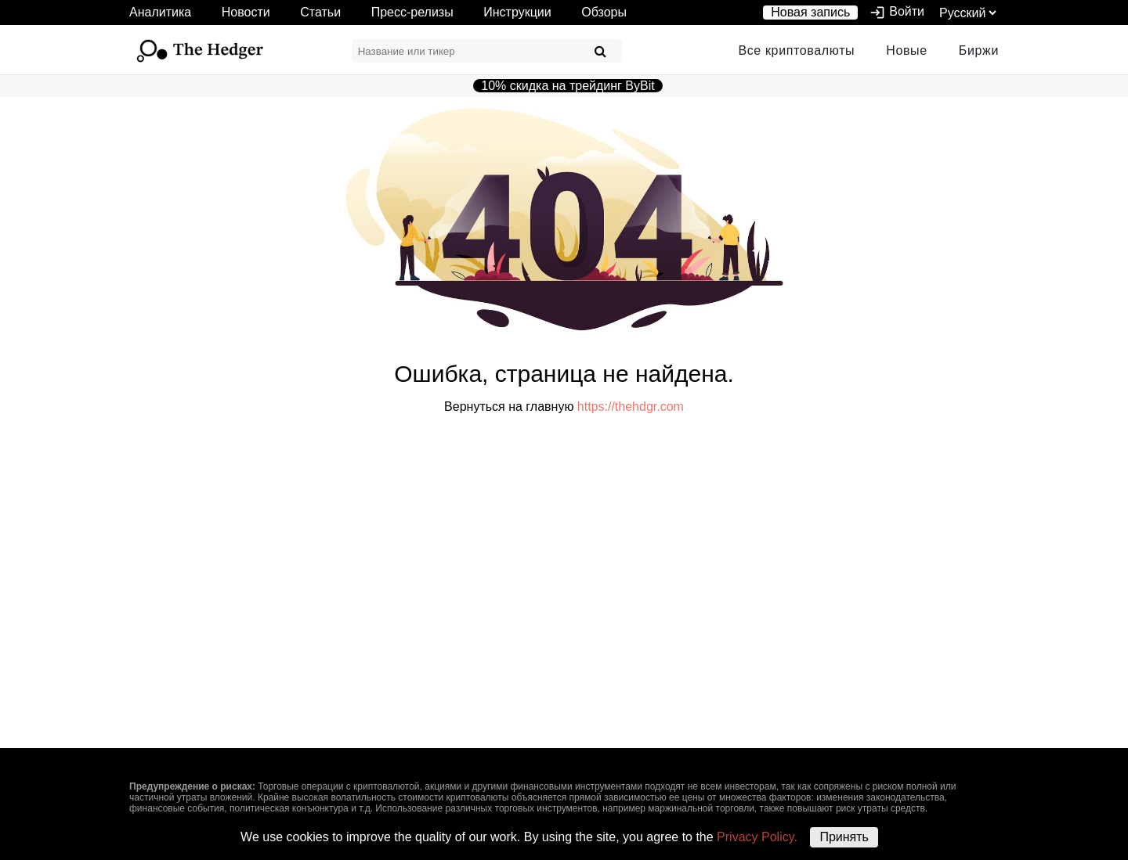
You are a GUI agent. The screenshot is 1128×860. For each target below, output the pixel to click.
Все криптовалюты (796, 50)
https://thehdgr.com (630, 406)
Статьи (320, 12)
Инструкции (517, 12)
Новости (246, 12)
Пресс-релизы (412, 12)
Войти (897, 12)
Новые (906, 50)
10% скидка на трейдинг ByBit (567, 85)
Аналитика (160, 12)
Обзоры (604, 12)
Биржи (979, 50)
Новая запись (810, 12)
